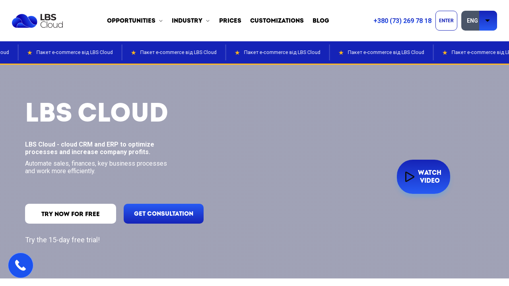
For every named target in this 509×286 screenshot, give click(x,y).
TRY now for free (72, 214)
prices (230, 21)
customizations (277, 21)
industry (187, 21)
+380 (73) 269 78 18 (402, 21)
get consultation (168, 214)
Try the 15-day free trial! (62, 240)
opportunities (131, 21)
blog (321, 21)
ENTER (446, 20)
